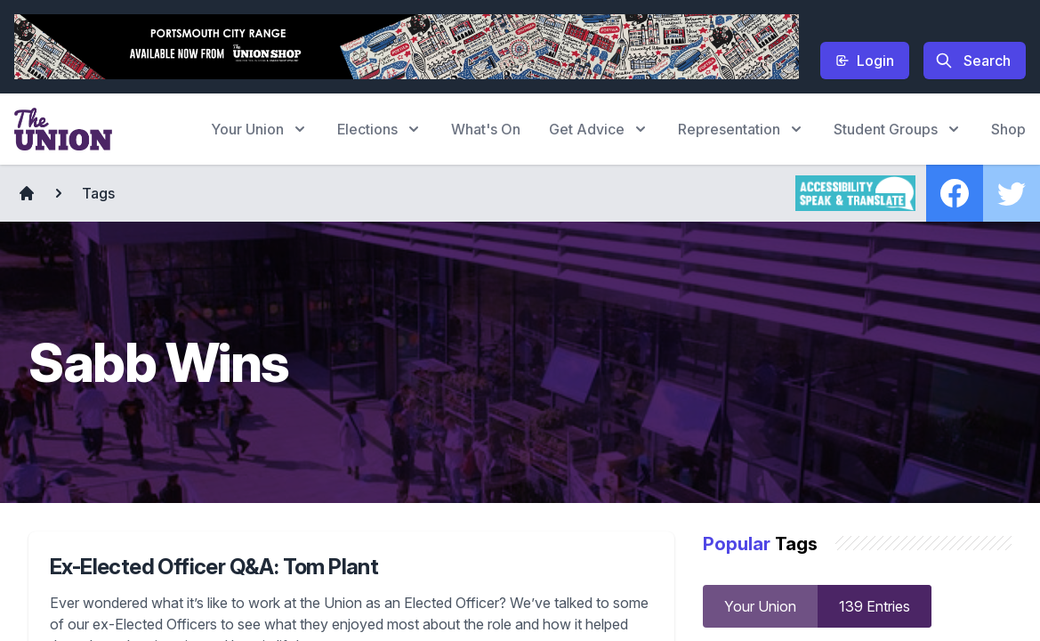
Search (973, 60)
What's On (485, 129)
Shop (1008, 129)
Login (864, 60)
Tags (98, 193)
